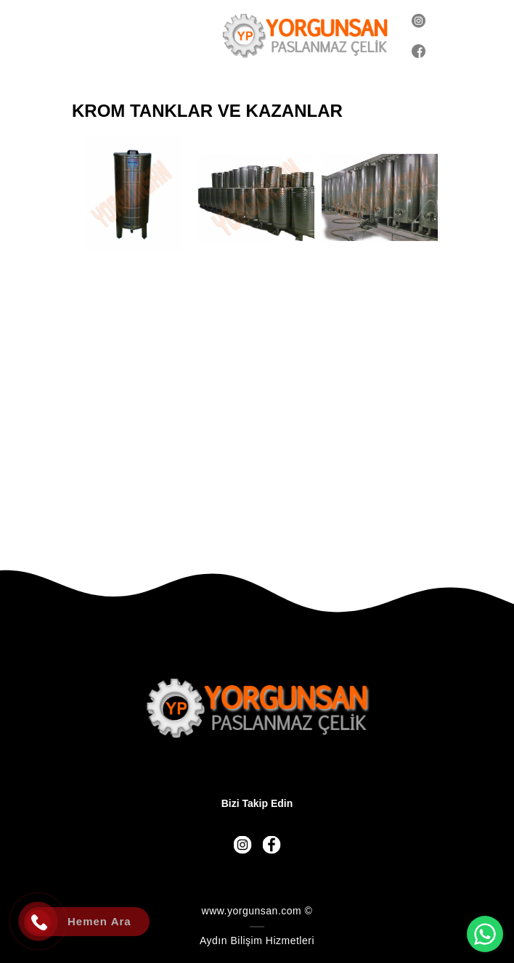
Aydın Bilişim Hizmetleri (257, 940)
